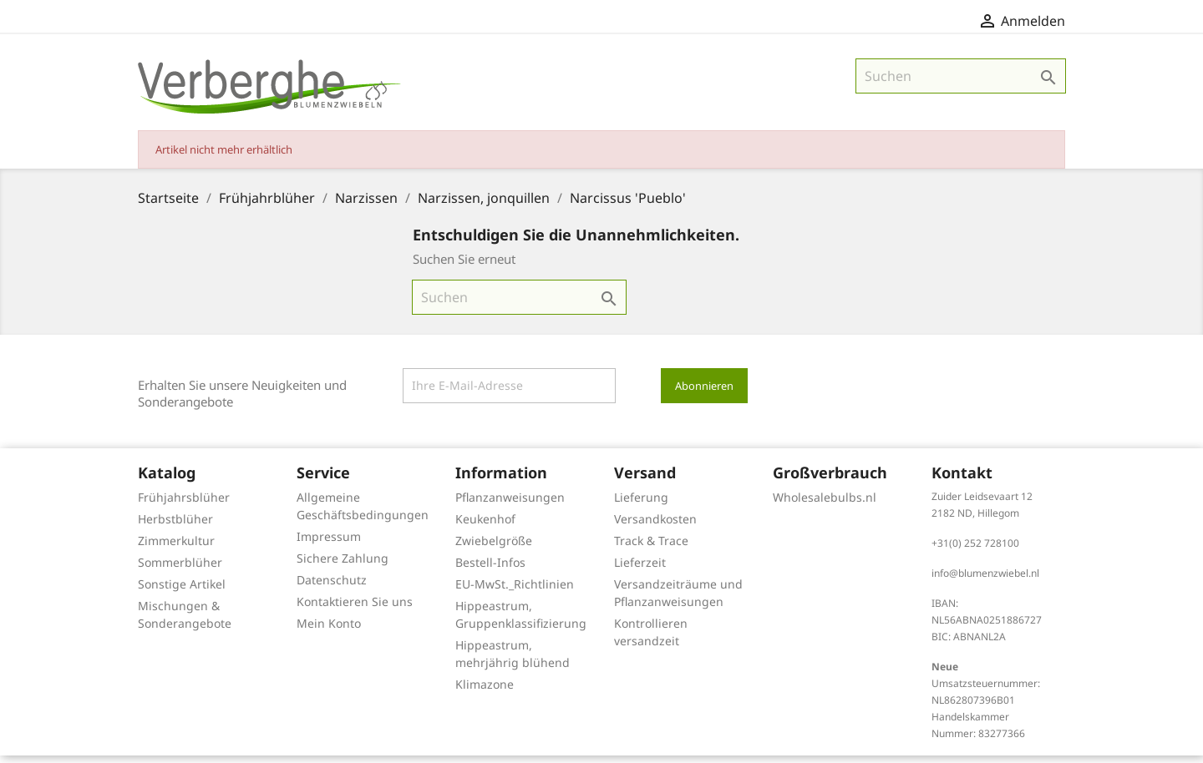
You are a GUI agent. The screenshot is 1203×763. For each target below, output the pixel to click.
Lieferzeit (640, 570)
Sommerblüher (180, 570)
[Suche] (960, 83)
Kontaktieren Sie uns (355, 609)
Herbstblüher (175, 526)
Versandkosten (655, 526)
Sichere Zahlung (342, 566)
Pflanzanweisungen (510, 505)
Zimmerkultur (176, 548)
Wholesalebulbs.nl (824, 505)
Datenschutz (332, 587)
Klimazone (484, 692)
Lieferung (641, 505)
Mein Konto (329, 631)
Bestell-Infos (490, 570)
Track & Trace (651, 548)
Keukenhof (485, 526)
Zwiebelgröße (493, 548)
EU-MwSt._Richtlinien (514, 591)
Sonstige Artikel (182, 591)
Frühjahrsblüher (184, 505)
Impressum (329, 544)
